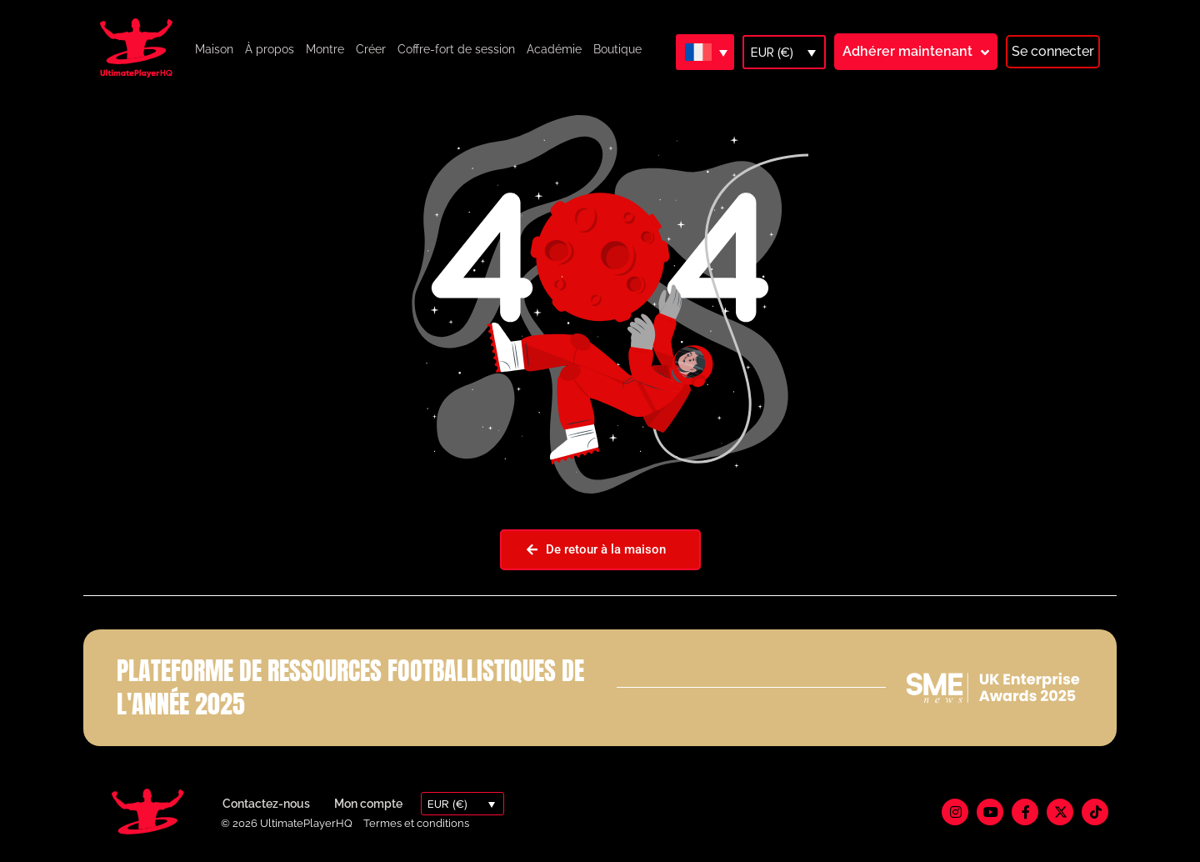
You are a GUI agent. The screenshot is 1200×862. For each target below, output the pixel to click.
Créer (371, 49)
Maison (214, 49)
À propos (269, 49)
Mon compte (368, 803)
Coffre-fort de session (456, 49)
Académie (554, 49)
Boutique (617, 49)
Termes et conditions (416, 823)
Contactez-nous (266, 803)
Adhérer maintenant (907, 51)
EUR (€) (772, 52)
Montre (325, 49)
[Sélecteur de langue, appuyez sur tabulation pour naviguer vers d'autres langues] (705, 52)
